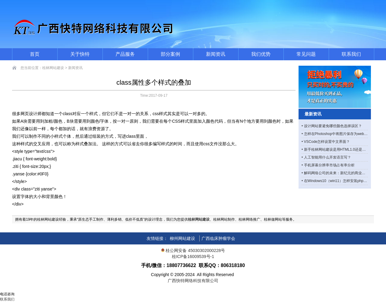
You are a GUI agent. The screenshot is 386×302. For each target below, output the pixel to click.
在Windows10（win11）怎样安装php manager (341, 181)
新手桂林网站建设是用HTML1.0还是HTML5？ (341, 149)
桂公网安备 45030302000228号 (193, 250)
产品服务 (125, 54)
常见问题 (306, 54)
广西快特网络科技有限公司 (193, 280)
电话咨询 (7, 294)
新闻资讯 (215, 54)
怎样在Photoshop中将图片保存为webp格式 (338, 134)
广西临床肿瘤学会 (218, 238)
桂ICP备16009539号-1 (193, 256)
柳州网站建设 (182, 238)
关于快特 (80, 54)
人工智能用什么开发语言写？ (327, 157)
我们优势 (261, 54)
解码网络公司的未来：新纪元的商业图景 (336, 173)
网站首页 (7, 289)
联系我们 (351, 54)
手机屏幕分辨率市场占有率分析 (329, 165)
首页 (35, 54)
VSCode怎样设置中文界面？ (327, 142)
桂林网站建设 (53, 68)
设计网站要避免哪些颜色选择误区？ (333, 126)
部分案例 (170, 54)
